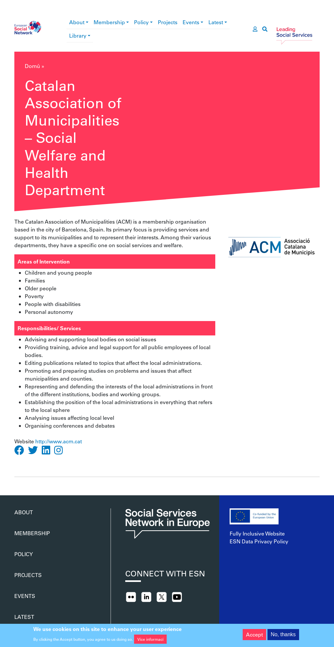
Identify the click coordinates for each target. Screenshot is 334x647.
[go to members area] (255, 29)
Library (77, 35)
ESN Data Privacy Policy (259, 541)
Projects (167, 22)
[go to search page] (264, 29)
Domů (32, 65)
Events (191, 22)
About (76, 22)
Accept (254, 636)
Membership (109, 22)
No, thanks (283, 636)
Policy (141, 22)
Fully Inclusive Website (257, 533)
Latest (215, 22)
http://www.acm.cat (58, 441)
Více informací (150, 640)
